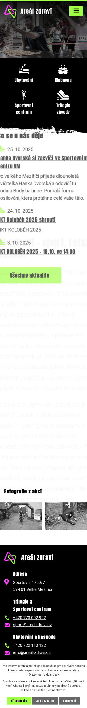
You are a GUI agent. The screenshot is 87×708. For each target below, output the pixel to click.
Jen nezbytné (45, 701)
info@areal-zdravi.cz (32, 652)
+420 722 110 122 (29, 645)
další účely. (53, 674)
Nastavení (69, 701)
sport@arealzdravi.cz (32, 624)
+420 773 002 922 (29, 617)
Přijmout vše (19, 701)
